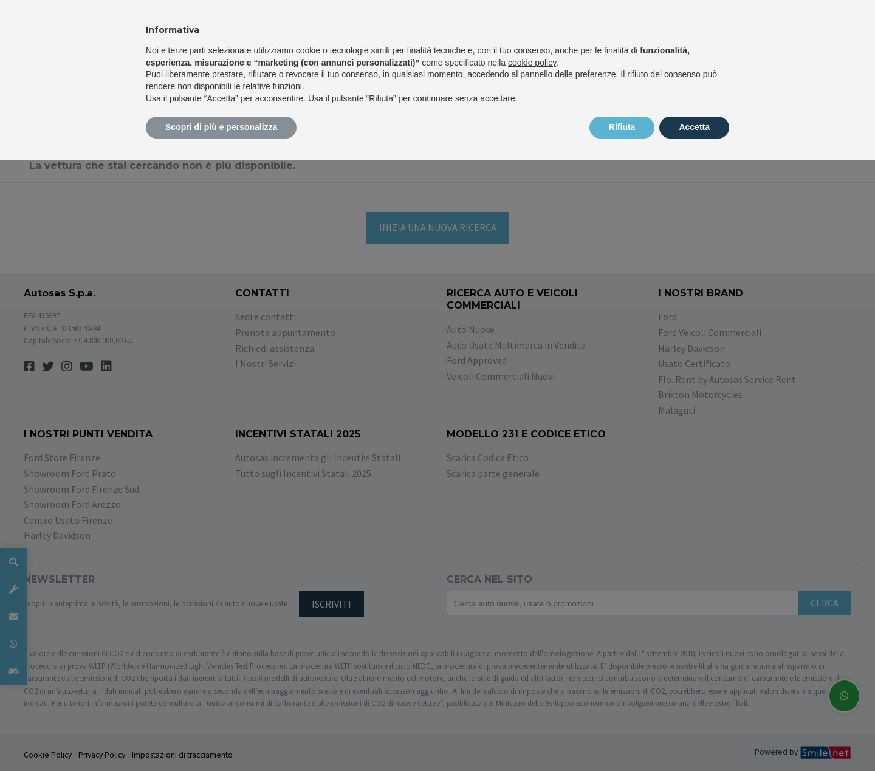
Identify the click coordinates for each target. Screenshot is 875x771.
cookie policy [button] (532, 62)
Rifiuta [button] (622, 127)
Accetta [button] (694, 127)
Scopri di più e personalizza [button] (221, 127)
